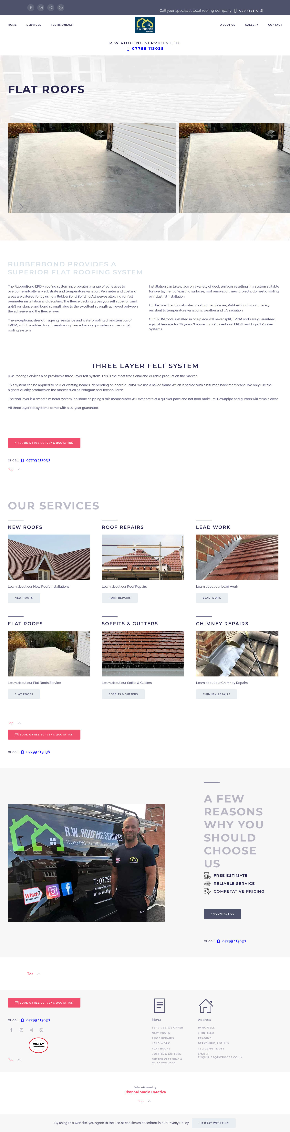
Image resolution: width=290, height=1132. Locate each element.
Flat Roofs (24, 694)
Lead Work (212, 597)
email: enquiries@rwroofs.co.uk (220, 1055)
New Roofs (24, 597)
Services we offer (167, 1027)
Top (11, 469)
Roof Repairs (120, 597)
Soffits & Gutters (123, 694)
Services (33, 24)
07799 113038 (248, 10)
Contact (275, 24)
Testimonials (62, 24)
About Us (227, 24)
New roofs (161, 1032)
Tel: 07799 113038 (211, 1048)
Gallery (251, 24)
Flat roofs (161, 1048)
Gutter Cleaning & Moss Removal (167, 1061)
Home (12, 24)
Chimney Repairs (217, 694)
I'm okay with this (214, 1123)
